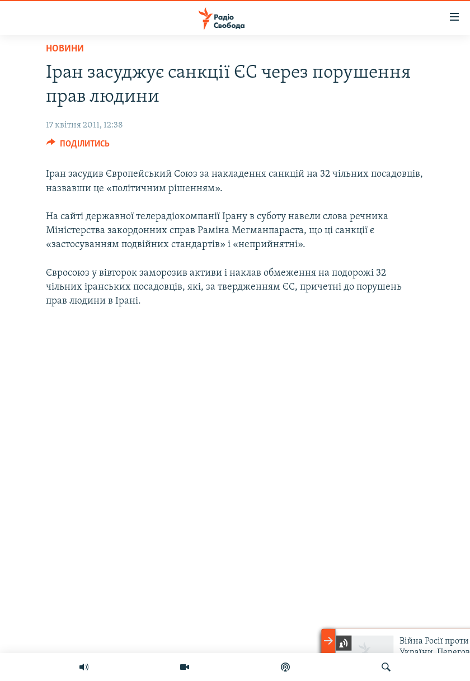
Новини (65, 49)
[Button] (78, 146)
